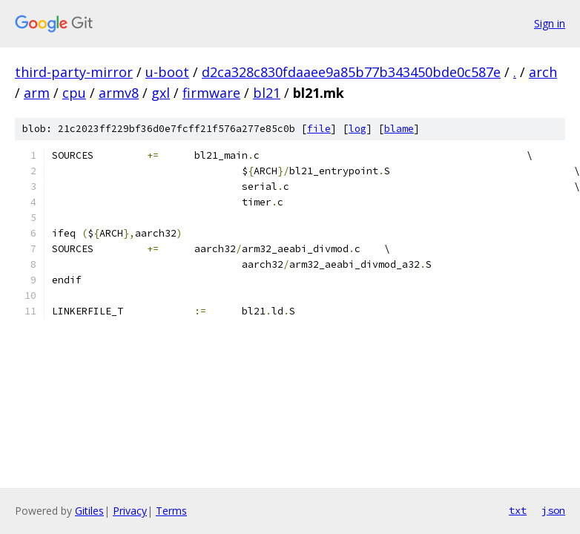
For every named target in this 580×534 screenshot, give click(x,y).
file (319, 128)
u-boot (167, 72)
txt (518, 510)
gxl (160, 93)
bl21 (266, 93)
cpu (74, 93)
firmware (211, 93)
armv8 (119, 93)
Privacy (130, 511)
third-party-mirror (74, 72)
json (553, 510)
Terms (171, 511)
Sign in (549, 23)
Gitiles (89, 511)
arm (37, 93)
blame (399, 128)
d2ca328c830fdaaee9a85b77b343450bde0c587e (351, 72)
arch (543, 72)
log (357, 128)
